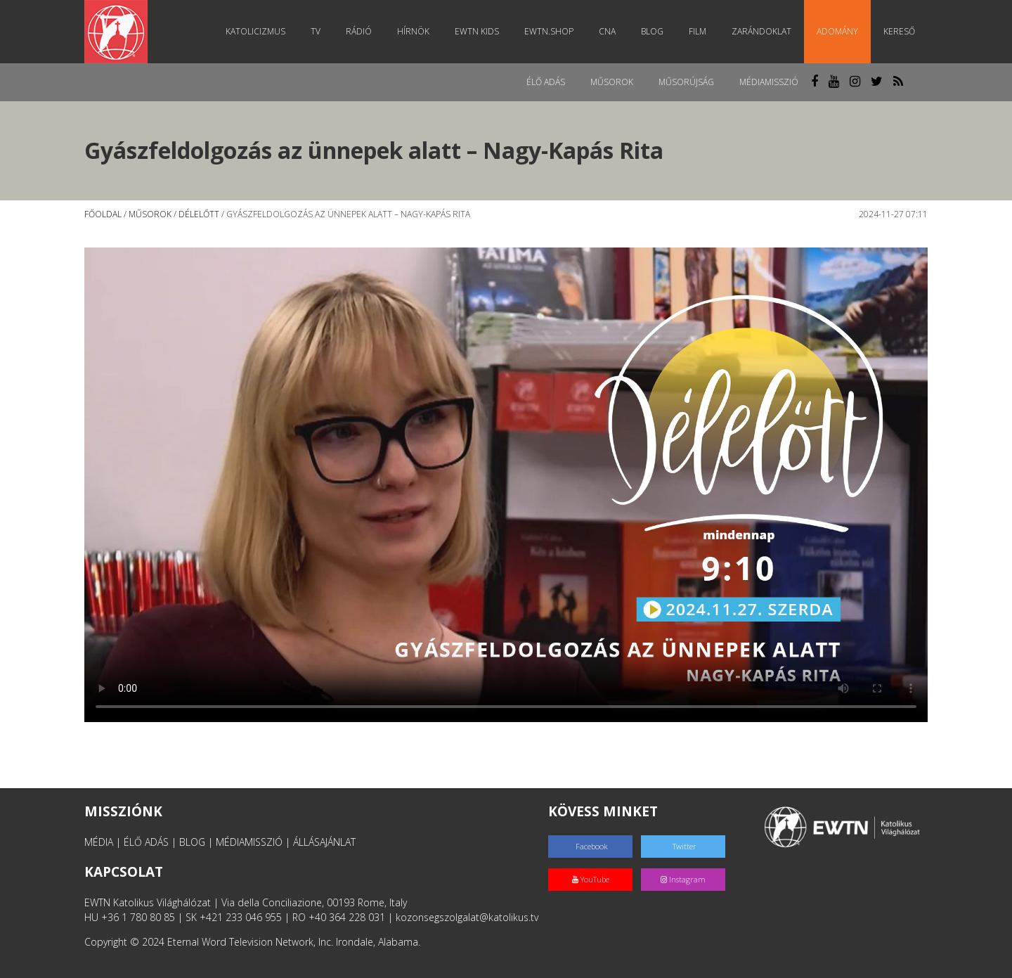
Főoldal (103, 214)
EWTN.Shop (548, 31)
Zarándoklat (761, 31)
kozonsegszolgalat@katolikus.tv (467, 917)
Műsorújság (686, 82)
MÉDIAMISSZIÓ (249, 842)
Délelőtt (199, 214)
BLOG (192, 842)
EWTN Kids (477, 31)
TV (315, 31)
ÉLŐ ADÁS (146, 842)
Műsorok (611, 82)
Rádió (359, 31)
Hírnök (413, 31)
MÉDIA (98, 842)
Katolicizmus (255, 31)
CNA (607, 31)
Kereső (899, 31)
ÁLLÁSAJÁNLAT (324, 842)
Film (697, 31)
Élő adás (545, 82)
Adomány (837, 31)
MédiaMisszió (768, 82)
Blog (652, 31)
